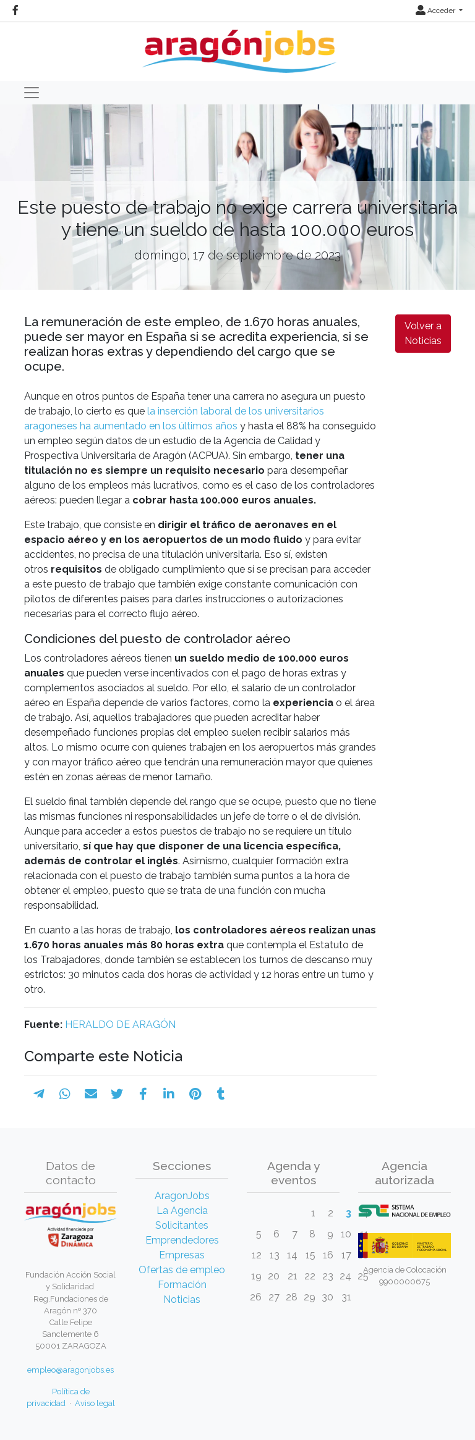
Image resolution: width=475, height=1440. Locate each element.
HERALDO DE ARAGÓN (120, 1024)
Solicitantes (181, 1225)
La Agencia (182, 1210)
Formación (182, 1285)
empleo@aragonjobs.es (70, 1370)
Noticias (181, 1299)
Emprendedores (182, 1240)
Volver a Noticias (423, 333)
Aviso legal (95, 1403)
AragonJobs (182, 1196)
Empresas (182, 1255)
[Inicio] (238, 47)
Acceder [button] (436, 10)
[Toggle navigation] (31, 92)
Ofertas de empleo (182, 1270)
